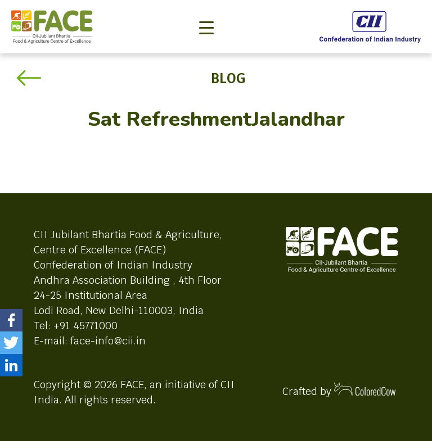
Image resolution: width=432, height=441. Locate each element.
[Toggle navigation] (206, 9)
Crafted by (339, 390)
